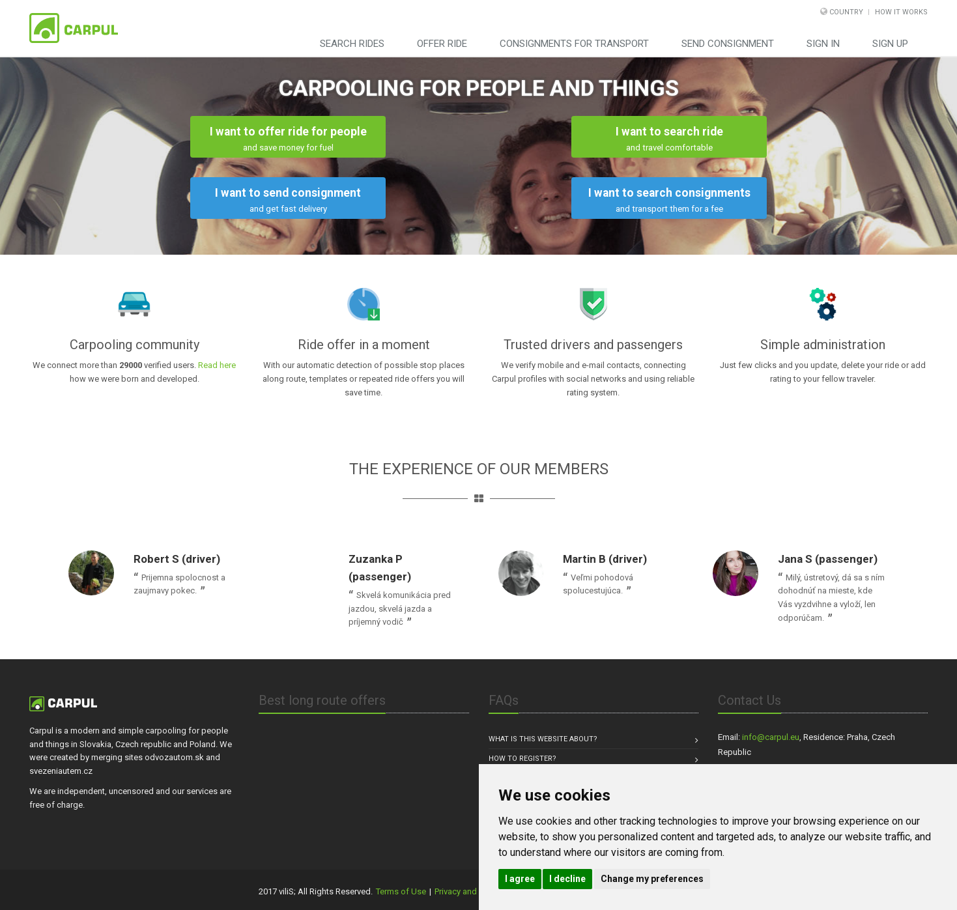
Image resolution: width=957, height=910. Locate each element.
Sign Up (890, 44)
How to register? (522, 758)
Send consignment (727, 44)
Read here (217, 365)
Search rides (352, 44)
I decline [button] (567, 879)
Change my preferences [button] (652, 879)
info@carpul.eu (770, 737)
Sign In (823, 44)
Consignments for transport (574, 44)
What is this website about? (543, 739)
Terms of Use (401, 891)
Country (846, 12)
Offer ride (442, 44)
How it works (901, 12)
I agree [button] (520, 879)
